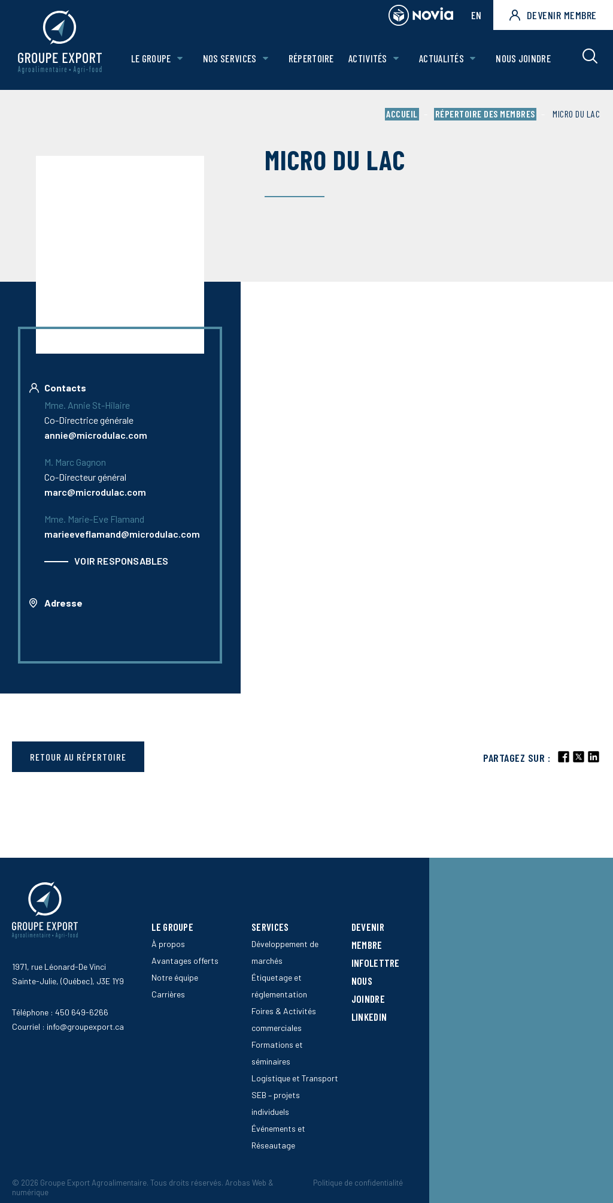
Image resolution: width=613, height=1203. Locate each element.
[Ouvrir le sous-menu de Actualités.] (472, 59)
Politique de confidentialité (358, 1182)
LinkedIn (369, 1017)
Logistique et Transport (294, 1078)
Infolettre (375, 963)
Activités (368, 59)
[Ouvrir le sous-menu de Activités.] (396, 59)
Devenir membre (553, 15)
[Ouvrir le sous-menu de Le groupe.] (180, 59)
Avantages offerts (185, 960)
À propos (168, 944)
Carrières (168, 994)
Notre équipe (174, 977)
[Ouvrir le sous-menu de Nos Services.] (265, 59)
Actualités (441, 59)
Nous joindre (523, 59)
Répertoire (311, 59)
